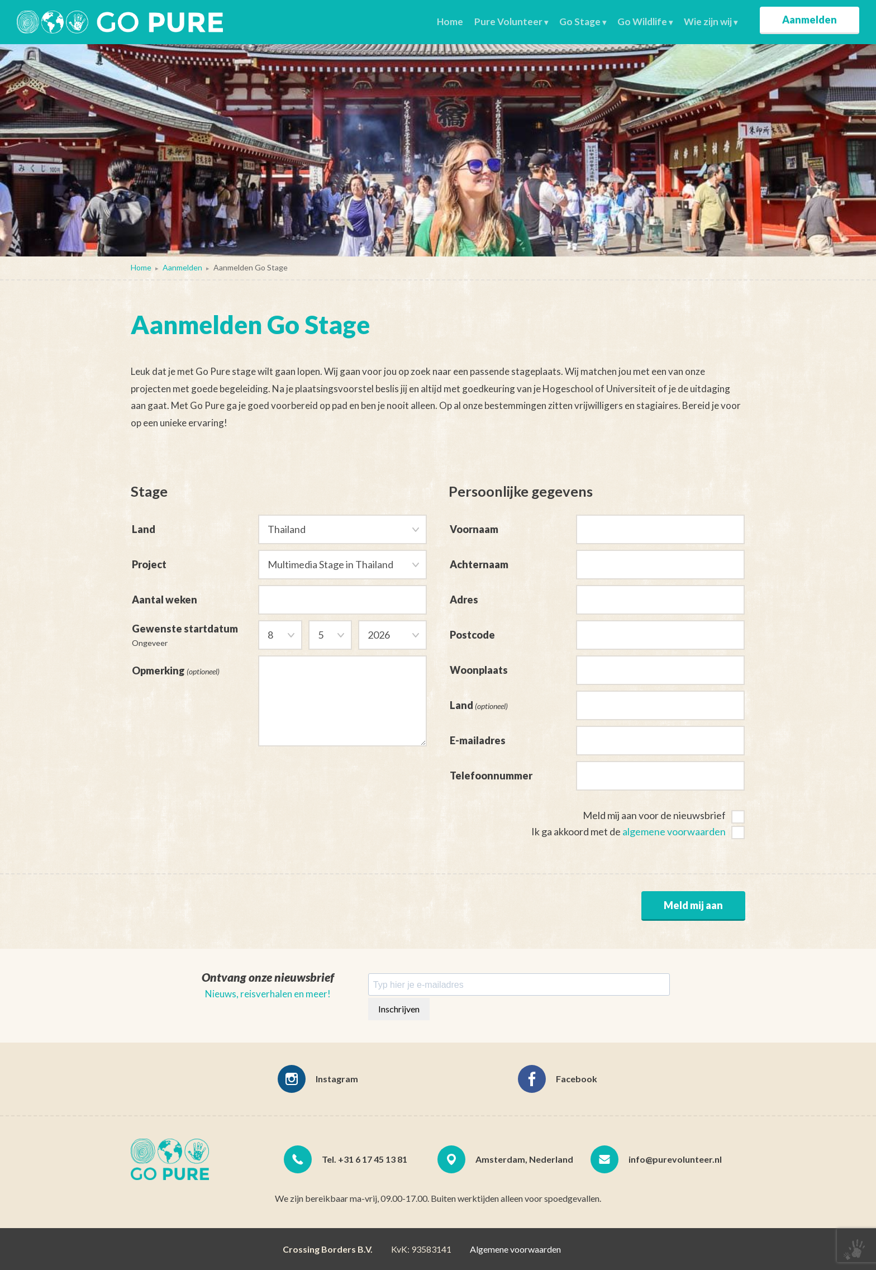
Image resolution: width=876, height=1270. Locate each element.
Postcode (472, 635)
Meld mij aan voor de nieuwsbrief (654, 815)
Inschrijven (399, 1008)
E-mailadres (478, 740)
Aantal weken (164, 597)
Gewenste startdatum (195, 633)
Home (450, 21)
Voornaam (474, 529)
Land (143, 528)
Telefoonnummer (491, 775)
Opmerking (176, 668)
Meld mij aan (693, 905)
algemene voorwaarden (674, 831)
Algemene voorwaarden (515, 1249)
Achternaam (479, 564)
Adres (464, 599)
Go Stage (580, 21)
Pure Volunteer (508, 21)
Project (149, 562)
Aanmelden (809, 19)
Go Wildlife (642, 21)
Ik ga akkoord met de (628, 831)
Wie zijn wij (708, 21)
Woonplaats (479, 670)
